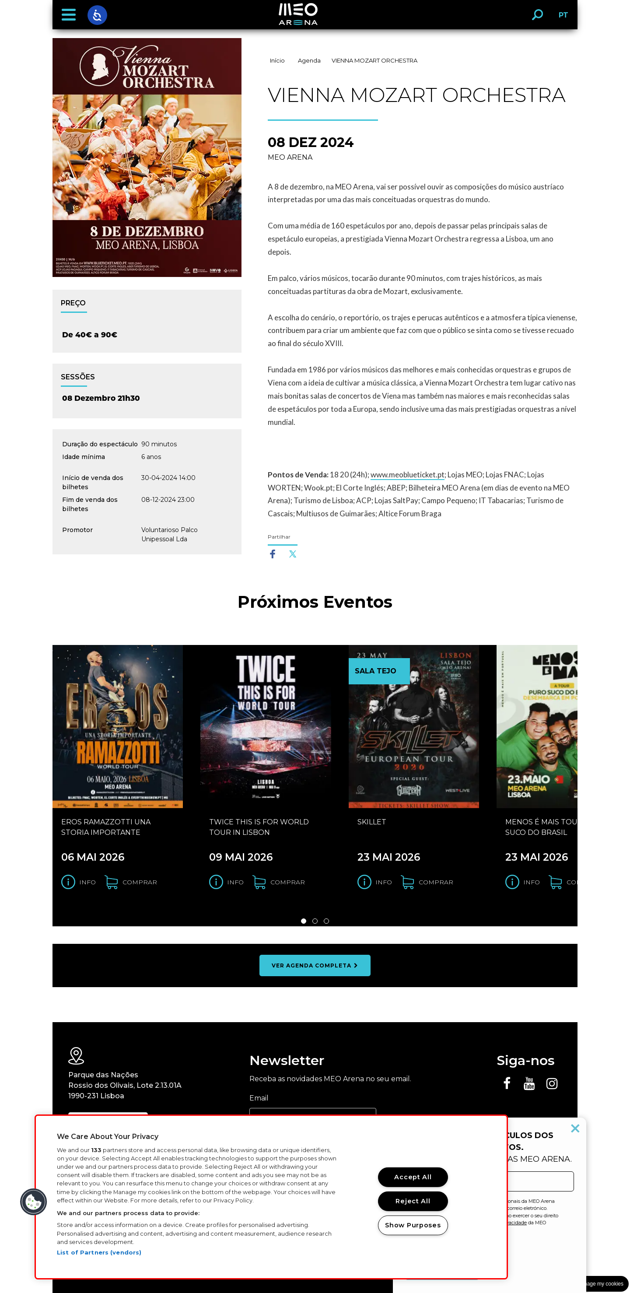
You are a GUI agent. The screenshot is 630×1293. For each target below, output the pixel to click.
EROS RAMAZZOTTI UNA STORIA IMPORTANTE (105, 827)
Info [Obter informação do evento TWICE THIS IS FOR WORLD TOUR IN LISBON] (235, 882)
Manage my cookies (600, 1284)
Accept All (412, 1177)
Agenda (309, 60)
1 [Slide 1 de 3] (303, 921)
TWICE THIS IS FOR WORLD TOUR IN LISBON (259, 827)
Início (277, 60)
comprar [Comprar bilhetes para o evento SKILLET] (436, 882)
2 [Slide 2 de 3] (315, 921)
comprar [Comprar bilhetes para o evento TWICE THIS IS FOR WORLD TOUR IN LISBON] (287, 882)
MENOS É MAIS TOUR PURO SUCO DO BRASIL (556, 827)
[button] (68, 15)
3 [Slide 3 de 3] (326, 921)
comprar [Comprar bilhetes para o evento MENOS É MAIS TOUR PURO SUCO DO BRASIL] (584, 882)
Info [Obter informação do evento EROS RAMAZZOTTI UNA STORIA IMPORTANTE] (87, 882)
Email (259, 1098)
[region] (271, 1197)
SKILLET (371, 822)
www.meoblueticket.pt (407, 474)
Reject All (413, 1201)
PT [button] (561, 18)
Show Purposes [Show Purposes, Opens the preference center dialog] (413, 1225)
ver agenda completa (315, 965)
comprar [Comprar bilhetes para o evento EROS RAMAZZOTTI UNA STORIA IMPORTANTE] (139, 882)
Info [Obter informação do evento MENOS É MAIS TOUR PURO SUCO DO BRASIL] (531, 882)
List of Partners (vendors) (99, 1252)
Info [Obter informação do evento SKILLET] (383, 882)
